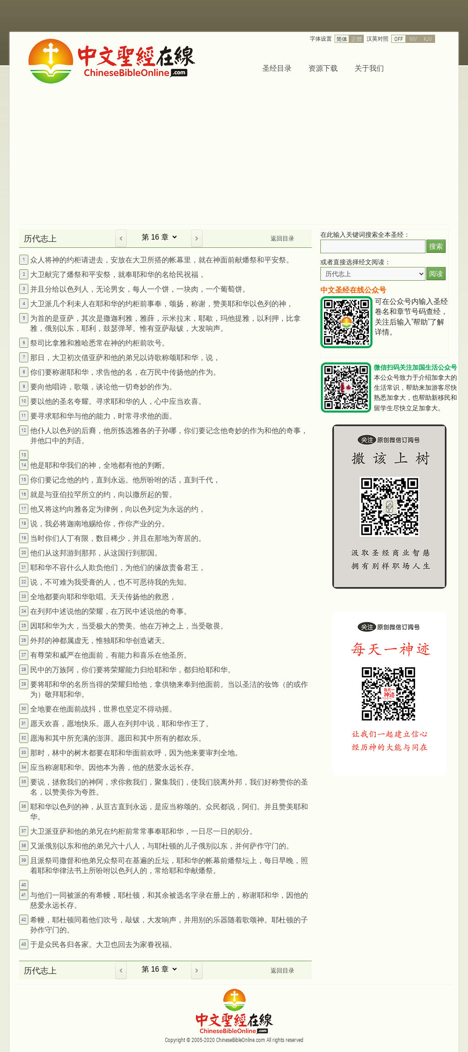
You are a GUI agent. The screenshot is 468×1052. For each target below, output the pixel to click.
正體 (356, 38)
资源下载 (323, 68)
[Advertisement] (234, 156)
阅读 (436, 273)
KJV (428, 38)
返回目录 (282, 238)
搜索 (436, 246)
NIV (413, 38)
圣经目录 (277, 68)
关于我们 (369, 68)
